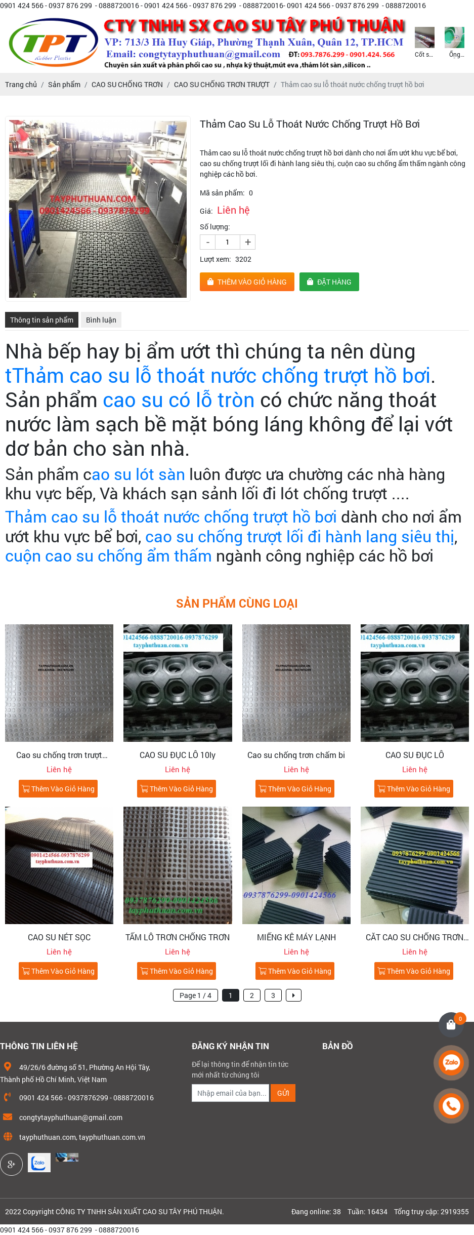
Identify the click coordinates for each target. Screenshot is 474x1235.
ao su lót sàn (138, 474)
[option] (425, 41)
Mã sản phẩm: (222, 192)
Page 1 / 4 (195, 995)
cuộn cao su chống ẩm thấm (108, 555)
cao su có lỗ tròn (176, 399)
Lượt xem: (215, 259)
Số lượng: (215, 226)
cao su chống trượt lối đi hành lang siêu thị (299, 536)
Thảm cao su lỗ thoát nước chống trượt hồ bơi (171, 516)
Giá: (206, 211)
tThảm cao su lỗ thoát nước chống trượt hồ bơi (217, 375)
